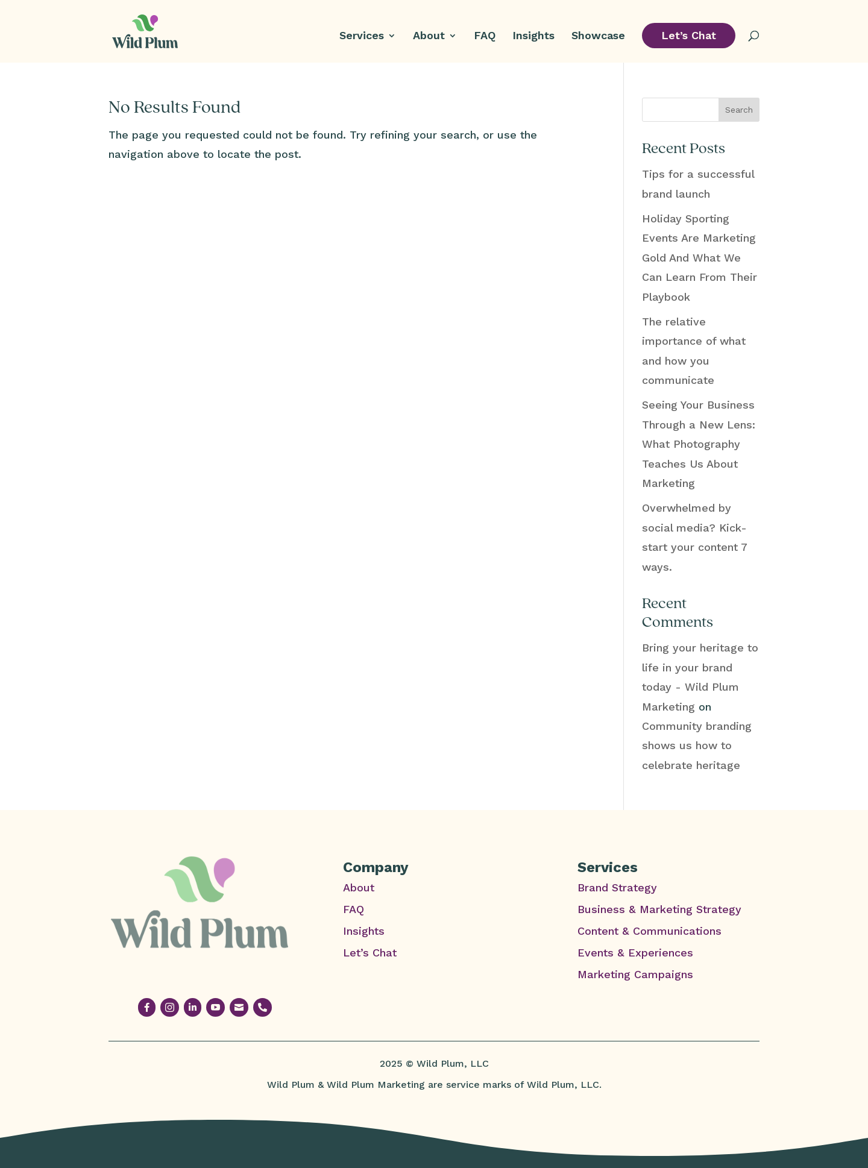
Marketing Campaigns (635, 974)
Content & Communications (649, 931)
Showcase (598, 36)
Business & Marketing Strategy (659, 909)
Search (739, 110)
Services (361, 36)
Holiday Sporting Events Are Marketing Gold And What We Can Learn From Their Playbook (699, 257)
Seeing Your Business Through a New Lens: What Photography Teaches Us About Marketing (698, 443)
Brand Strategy (617, 887)
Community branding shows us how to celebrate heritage (697, 745)
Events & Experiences (635, 952)
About (429, 36)
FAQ (484, 36)
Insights (533, 36)
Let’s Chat (688, 35)
